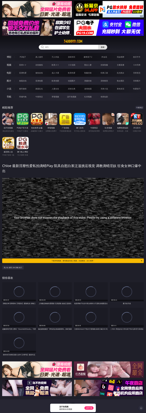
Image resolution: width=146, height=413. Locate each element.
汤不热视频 (71, 96)
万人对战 (55, 57)
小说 (9, 88)
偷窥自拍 (22, 81)
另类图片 (136, 81)
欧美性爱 (71, 73)
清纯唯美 (104, 81)
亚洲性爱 (22, 73)
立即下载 (89, 408)
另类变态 (136, 73)
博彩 (9, 56)
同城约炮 (22, 96)
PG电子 (23, 57)
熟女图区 (120, 81)
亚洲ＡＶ (22, 65)
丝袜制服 (104, 65)
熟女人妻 (88, 65)
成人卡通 (55, 73)
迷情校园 (88, 88)
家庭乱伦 (39, 88)
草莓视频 (55, 96)
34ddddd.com (73, 41)
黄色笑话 (120, 88)
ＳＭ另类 (136, 65)
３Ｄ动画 (71, 65)
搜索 (102, 47)
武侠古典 (71, 88)
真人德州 (39, 57)
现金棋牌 (120, 57)
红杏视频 (88, 96)
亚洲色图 (39, 81)
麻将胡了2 (88, 57)
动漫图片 (71, 81)
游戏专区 (71, 57)
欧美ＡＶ (55, 65)
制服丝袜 (88, 73)
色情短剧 (104, 96)
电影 (9, 72)
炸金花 (104, 57)
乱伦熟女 (120, 73)
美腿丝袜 (88, 81)
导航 (9, 96)
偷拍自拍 (39, 73)
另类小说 (104, 88)
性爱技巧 (136, 88)
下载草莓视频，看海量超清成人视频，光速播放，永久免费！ (97, 260)
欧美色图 (55, 81)
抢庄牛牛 (136, 57)
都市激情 (22, 88)
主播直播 (120, 65)
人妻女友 (55, 88)
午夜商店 (39, 96)
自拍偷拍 (39, 65)
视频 (9, 64)
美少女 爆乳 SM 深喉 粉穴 (13, 267)
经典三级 (104, 73)
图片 (9, 80)
